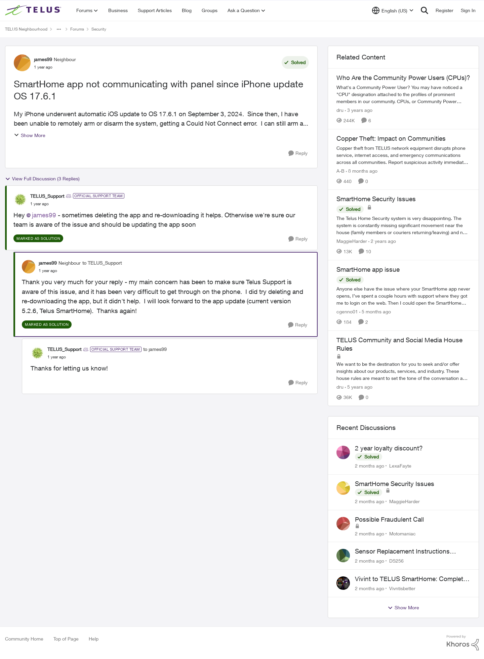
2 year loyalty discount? (389, 448)
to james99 (155, 349)
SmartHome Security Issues (394, 483)
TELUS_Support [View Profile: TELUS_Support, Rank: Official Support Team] (47, 196)
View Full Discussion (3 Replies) (42, 179)
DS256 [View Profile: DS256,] (396, 561)
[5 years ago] (358, 386)
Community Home (24, 639)
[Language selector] (392, 10)
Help (93, 639)
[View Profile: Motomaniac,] (343, 523)
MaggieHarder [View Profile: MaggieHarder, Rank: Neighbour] (351, 241)
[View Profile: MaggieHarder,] (343, 488)
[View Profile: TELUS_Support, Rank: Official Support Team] (20, 199)
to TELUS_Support (102, 263)
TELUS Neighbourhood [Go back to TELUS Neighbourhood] (26, 29)
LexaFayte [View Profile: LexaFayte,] (400, 466)
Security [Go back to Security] (98, 29)
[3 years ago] (358, 110)
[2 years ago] (382, 241)
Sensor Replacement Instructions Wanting (402, 551)
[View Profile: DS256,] (343, 555)
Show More (29, 135)
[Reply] (298, 153)
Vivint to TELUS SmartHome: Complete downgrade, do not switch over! (411, 579)
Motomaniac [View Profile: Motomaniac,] (402, 533)
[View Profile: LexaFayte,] (343, 452)
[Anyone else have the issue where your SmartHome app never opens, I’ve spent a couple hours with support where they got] (403, 295)
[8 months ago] (361, 170)
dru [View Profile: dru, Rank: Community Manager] (340, 110)
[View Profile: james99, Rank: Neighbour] (22, 62)
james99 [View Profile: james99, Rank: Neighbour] (43, 59)
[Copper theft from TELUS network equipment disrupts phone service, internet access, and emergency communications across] (403, 154)
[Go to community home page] (34, 10)
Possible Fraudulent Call (389, 519)
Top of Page (66, 639)
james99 (44, 215)
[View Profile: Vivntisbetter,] (343, 583)
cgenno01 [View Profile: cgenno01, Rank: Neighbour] (347, 311)
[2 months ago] (369, 465)
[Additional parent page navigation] (59, 29)
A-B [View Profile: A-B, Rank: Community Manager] (340, 170)
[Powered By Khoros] (463, 643)
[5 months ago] (375, 311)
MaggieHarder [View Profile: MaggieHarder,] (404, 501)
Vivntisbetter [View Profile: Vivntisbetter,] (402, 588)
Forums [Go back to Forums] (77, 29)
